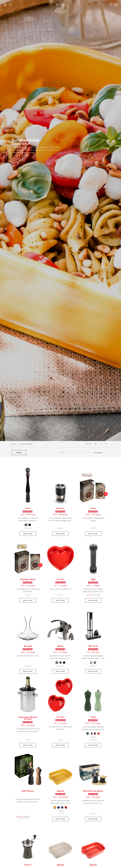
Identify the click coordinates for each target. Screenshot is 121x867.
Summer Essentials (26, 444)
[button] (19, 452)
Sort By (62, 452)
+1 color (93, 737)
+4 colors (60, 811)
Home (14, 444)
